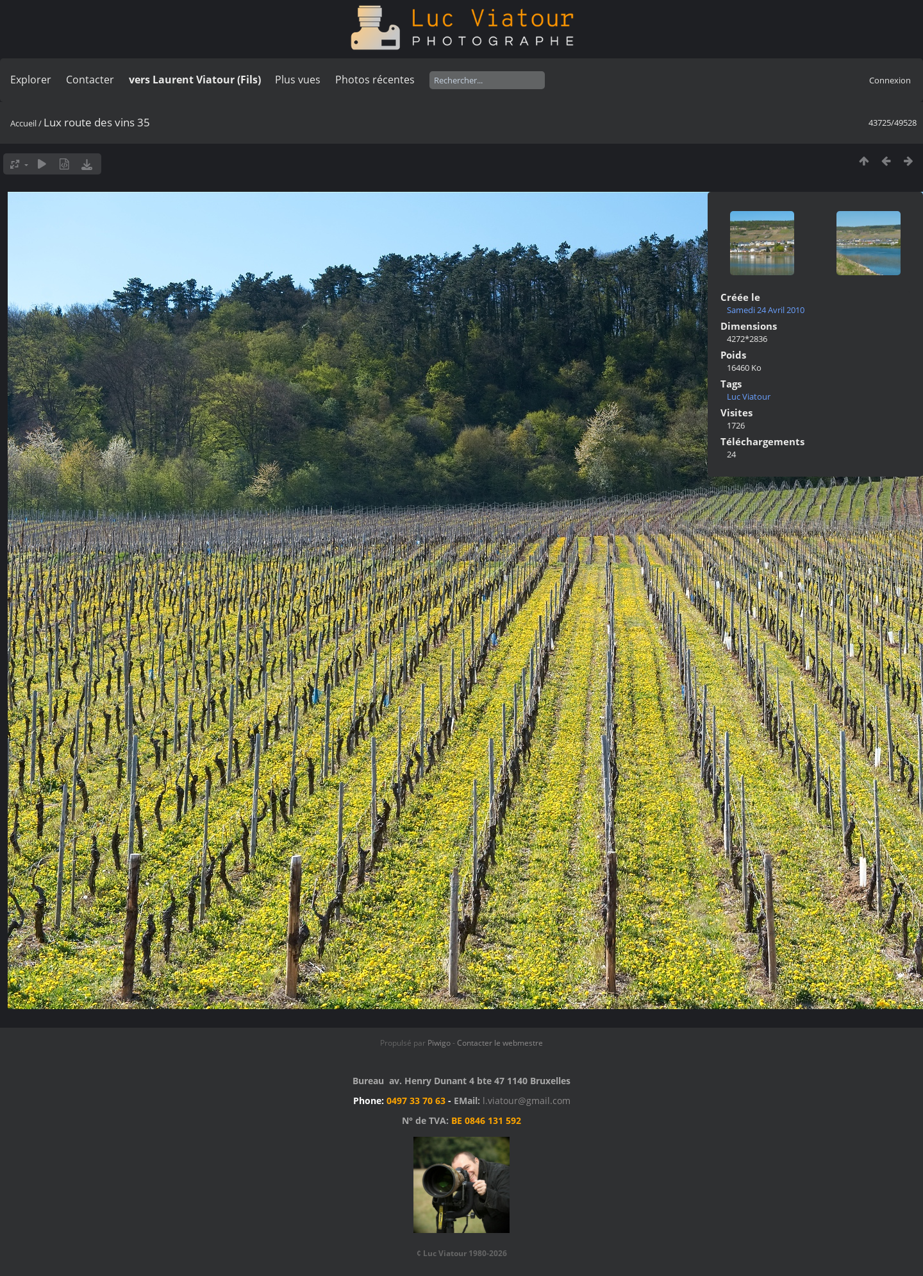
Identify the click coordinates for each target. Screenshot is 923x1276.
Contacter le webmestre (500, 1042)
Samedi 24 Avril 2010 (765, 310)
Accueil (23, 123)
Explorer (30, 79)
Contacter (90, 79)
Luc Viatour (748, 396)
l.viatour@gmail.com (526, 1100)
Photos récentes (375, 79)
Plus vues (297, 79)
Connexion (890, 80)
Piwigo (439, 1042)
